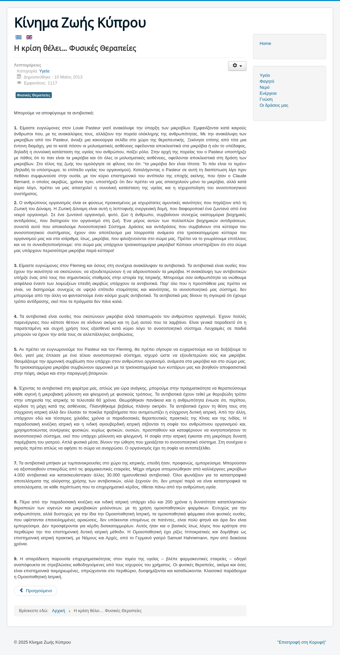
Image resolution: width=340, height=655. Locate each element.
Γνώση (266, 99)
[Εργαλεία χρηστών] (237, 66)
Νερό (265, 87)
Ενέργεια (268, 93)
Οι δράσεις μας (274, 105)
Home (265, 43)
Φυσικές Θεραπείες (33, 95)
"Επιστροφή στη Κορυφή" (301, 642)
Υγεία (44, 70)
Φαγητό (267, 81)
